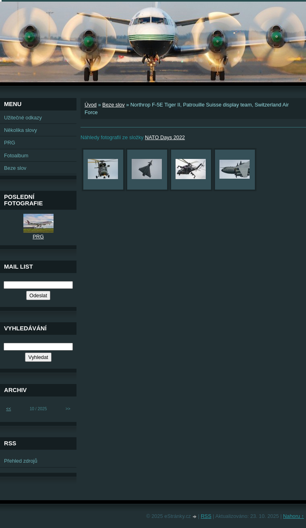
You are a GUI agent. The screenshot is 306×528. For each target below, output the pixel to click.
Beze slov (113, 105)
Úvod (91, 105)
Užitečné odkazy (23, 118)
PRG (9, 143)
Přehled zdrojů (20, 461)
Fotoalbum (16, 155)
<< (8, 409)
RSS (206, 516)
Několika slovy (20, 130)
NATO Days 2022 (165, 137)
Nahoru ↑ (293, 516)
